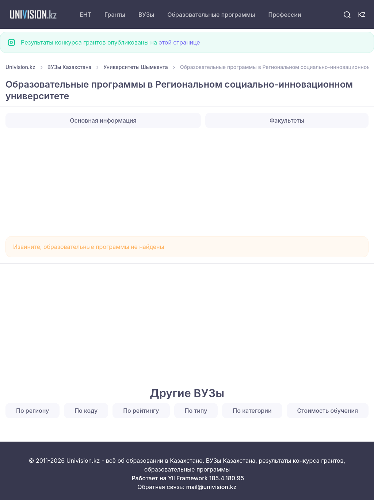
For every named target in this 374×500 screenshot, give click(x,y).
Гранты (114, 14)
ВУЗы (146, 14)
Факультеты (287, 120)
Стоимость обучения (327, 410)
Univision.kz (20, 67)
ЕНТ (85, 14)
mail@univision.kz (211, 487)
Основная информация (103, 120)
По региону (32, 410)
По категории (252, 410)
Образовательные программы (211, 14)
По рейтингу (141, 410)
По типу (196, 410)
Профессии (284, 14)
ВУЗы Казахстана (69, 67)
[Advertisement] (187, 182)
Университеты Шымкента (135, 67)
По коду (86, 410)
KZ (362, 14)
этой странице (179, 42)
